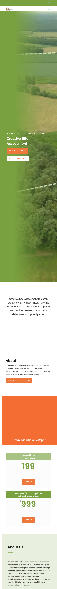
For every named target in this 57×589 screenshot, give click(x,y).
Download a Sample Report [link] (29, 440)
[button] (49, 3)
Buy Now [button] (28, 482)
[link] (9, 9)
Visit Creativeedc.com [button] (19, 380)
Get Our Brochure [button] (17, 158)
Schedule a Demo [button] (17, 151)
